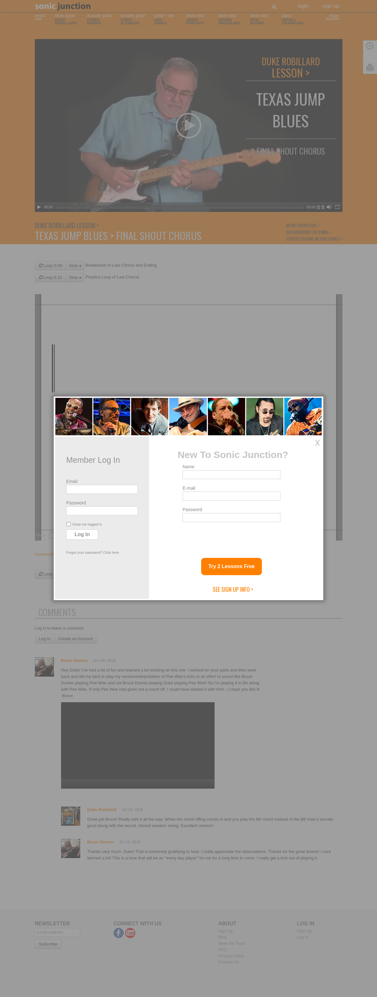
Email (71, 481)
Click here (111, 552)
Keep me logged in (84, 524)
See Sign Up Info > (233, 589)
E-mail (189, 488)
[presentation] (231, 537)
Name (188, 466)
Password (76, 502)
